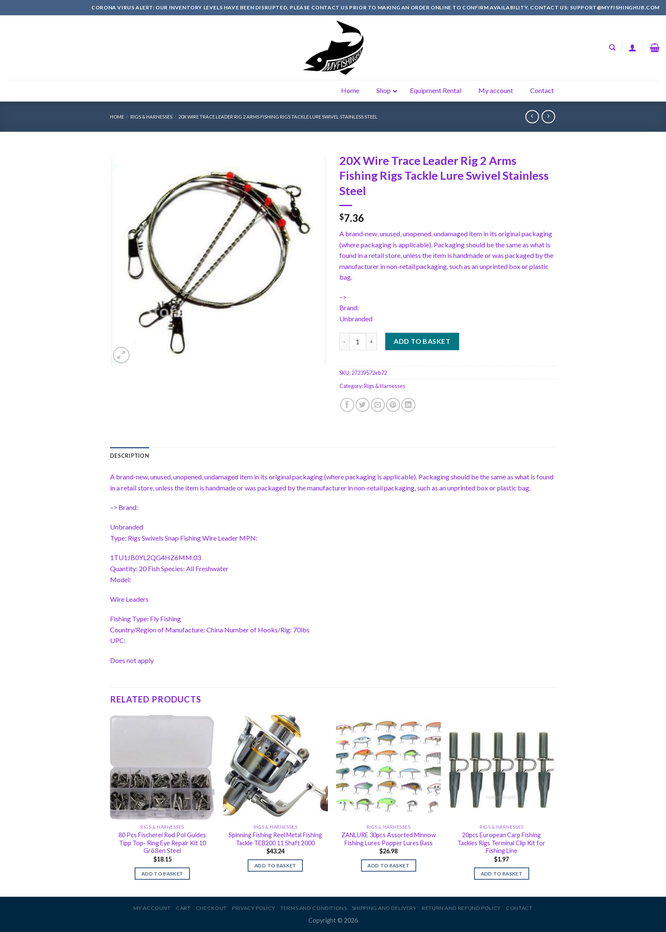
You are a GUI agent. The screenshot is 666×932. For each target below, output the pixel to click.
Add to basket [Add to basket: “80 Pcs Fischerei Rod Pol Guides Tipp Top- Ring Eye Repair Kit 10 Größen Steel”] (162, 873)
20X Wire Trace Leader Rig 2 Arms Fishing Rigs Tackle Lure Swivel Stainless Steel (278, 116)
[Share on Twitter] (363, 405)
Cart (183, 908)
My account (151, 908)
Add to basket (422, 341)
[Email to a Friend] (378, 405)
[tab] (129, 455)
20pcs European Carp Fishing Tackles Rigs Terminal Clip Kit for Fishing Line (501, 842)
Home (117, 116)
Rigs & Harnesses (151, 116)
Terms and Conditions (313, 908)
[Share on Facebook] (347, 405)
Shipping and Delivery (384, 908)
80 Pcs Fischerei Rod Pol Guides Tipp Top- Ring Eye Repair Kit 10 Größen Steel (162, 842)
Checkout (211, 908)
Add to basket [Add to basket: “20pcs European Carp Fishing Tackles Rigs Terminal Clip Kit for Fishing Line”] (502, 873)
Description (129, 455)
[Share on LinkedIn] (408, 405)
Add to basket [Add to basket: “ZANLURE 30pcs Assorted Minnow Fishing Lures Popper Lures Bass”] (388, 865)
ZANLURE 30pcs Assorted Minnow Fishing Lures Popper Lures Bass (388, 839)
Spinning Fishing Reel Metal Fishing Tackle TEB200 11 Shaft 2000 (275, 839)
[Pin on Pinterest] (393, 405)
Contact (519, 908)
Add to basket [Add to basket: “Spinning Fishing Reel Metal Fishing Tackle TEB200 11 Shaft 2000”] (275, 865)
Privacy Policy (253, 908)
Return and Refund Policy (461, 908)
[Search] (612, 48)
